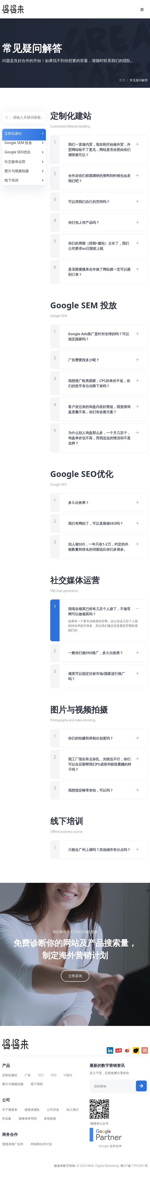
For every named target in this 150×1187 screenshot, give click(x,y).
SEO (41, 1085)
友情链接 (50, 1129)
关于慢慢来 (9, 1120)
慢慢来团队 (32, 1120)
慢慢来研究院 (28, 1129)
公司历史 (53, 1120)
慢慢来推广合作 (12, 1154)
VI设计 (68, 1085)
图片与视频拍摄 (12, 1094)
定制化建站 (9, 1085)
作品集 (6, 1129)
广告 (28, 1085)
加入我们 (72, 1120)
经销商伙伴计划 (41, 1154)
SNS (53, 1085)
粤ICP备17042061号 (134, 1176)
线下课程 (37, 1094)
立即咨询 (75, 986)
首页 (122, 80)
